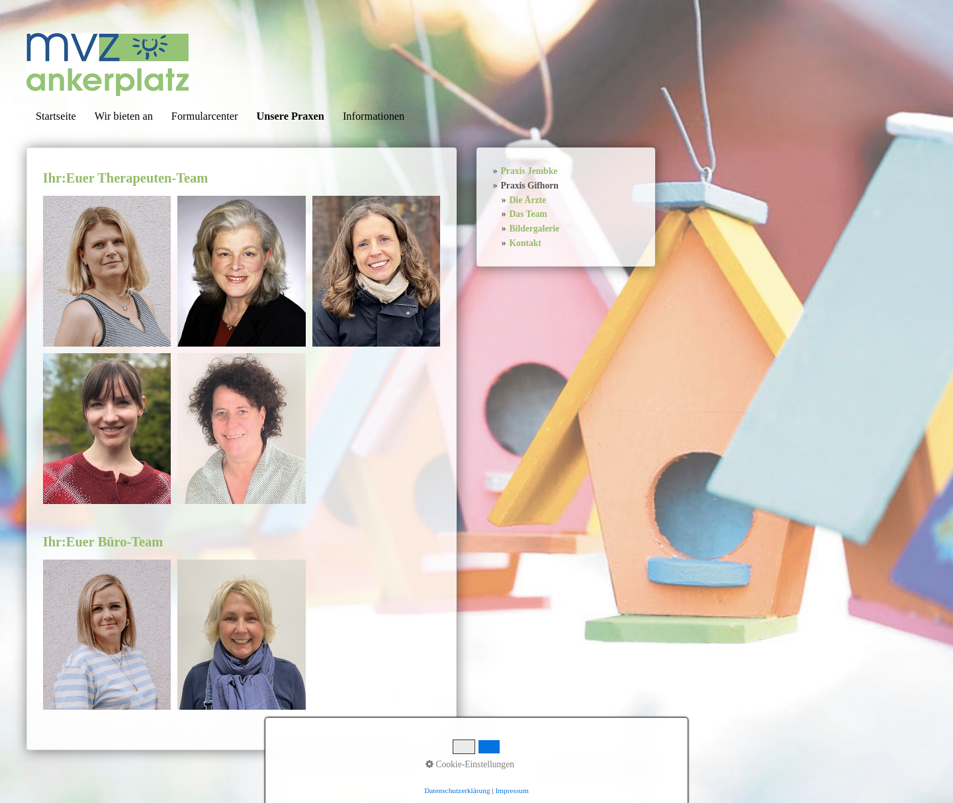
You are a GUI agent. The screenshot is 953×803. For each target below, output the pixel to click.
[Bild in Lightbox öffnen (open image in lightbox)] (107, 271)
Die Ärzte (528, 200)
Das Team (528, 214)
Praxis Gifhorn (530, 185)
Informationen (373, 116)
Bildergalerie (535, 228)
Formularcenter (204, 116)
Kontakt (525, 243)
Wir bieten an (124, 116)
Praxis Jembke (529, 171)
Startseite (56, 116)
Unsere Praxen (290, 116)
